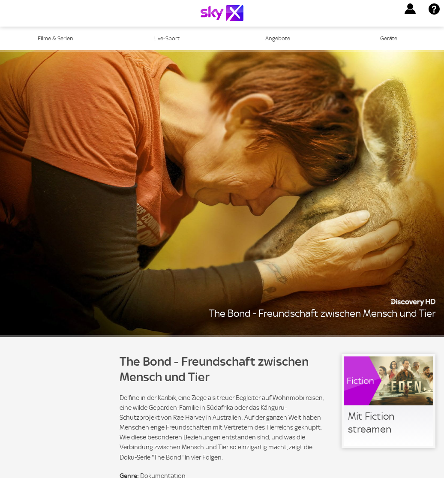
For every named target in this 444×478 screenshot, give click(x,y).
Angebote (277, 38)
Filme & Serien (55, 38)
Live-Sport (166, 38)
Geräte (388, 38)
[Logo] (222, 13)
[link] (388, 401)
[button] (410, 9)
